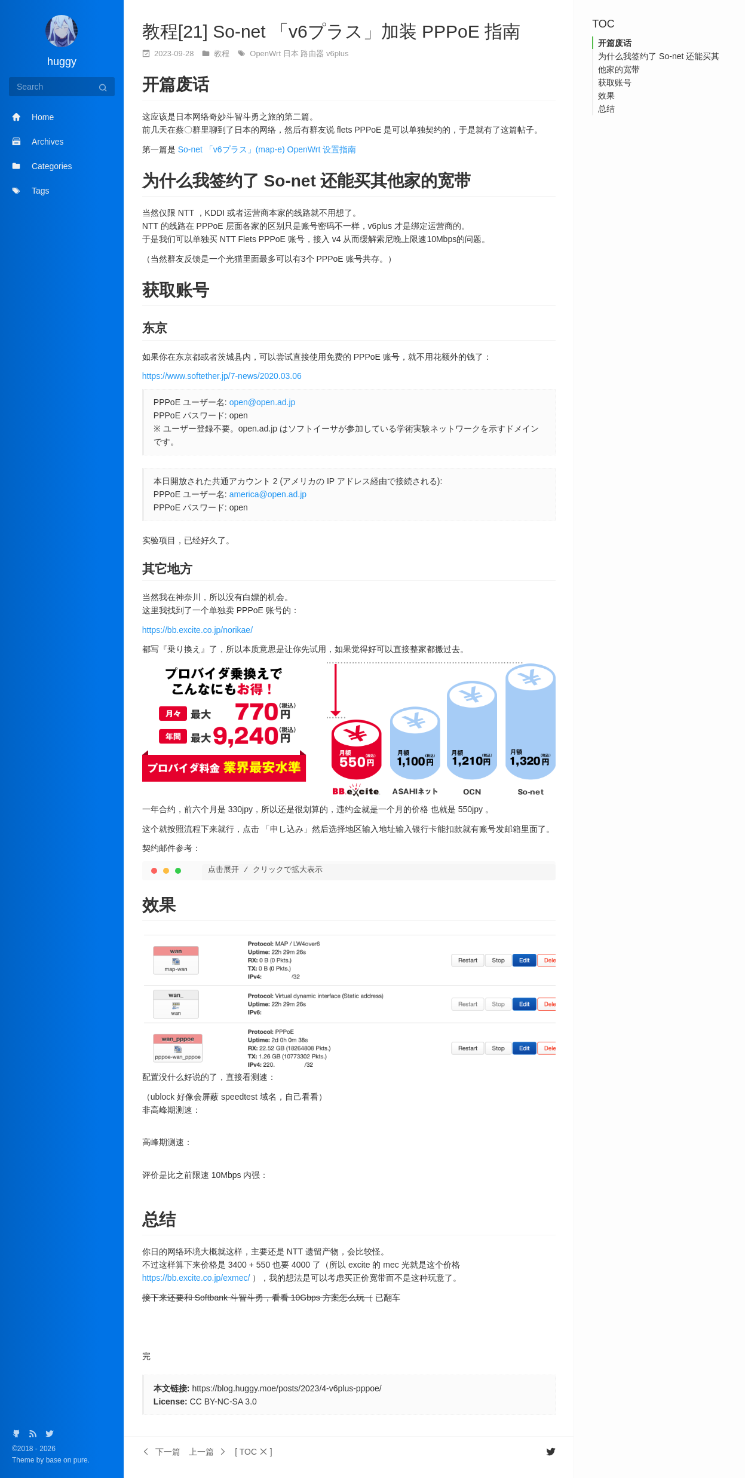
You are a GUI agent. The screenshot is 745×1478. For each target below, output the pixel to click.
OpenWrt (266, 53)
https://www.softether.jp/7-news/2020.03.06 (222, 376)
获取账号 (614, 82)
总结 (606, 109)
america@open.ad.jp (267, 494)
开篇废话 (614, 43)
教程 (223, 53)
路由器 (313, 53)
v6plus (337, 53)
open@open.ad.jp (262, 402)
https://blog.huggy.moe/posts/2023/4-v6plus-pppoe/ (286, 1388)
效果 (606, 95)
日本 (292, 53)
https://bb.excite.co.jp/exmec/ (196, 1278)
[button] (253, 1451)
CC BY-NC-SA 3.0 (223, 1401)
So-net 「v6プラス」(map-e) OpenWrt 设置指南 (267, 149)
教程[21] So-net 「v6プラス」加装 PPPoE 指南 (331, 31)
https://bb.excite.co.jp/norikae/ (197, 630)
